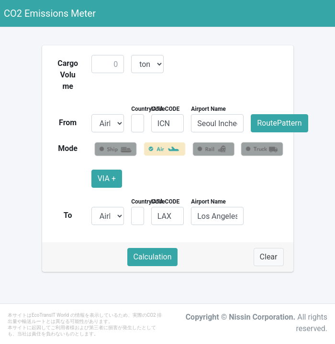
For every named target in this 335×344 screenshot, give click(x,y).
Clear (269, 256)
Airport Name (208, 109)
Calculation (153, 256)
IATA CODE (165, 109)
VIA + (107, 178)
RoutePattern (279, 123)
